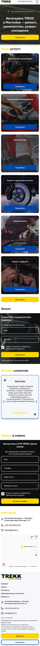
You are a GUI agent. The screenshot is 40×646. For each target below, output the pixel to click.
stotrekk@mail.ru (11, 530)
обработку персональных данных (18, 348)
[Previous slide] (3, 402)
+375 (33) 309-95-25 (25, 1)
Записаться (20, 37)
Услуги (4, 587)
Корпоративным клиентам (12, 593)
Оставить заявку (20, 501)
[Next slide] (36, 402)
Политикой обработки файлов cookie (18, 630)
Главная (4, 584)
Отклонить (20, 642)
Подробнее (20, 86)
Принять (20, 636)
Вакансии (5, 596)
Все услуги (20, 299)
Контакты (5, 590)
